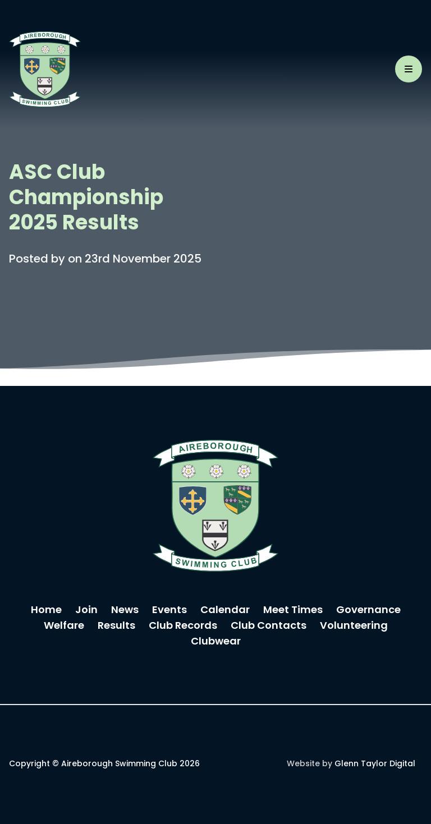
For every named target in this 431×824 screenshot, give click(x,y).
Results (116, 626)
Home (46, 610)
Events (169, 610)
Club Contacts (268, 626)
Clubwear (216, 642)
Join (86, 610)
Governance (368, 610)
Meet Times (293, 610)
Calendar (225, 610)
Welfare (64, 626)
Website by (351, 764)
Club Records (183, 626)
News (125, 610)
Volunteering (354, 626)
